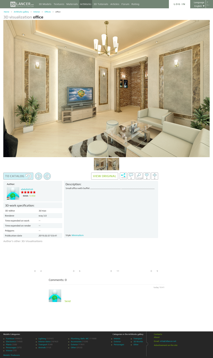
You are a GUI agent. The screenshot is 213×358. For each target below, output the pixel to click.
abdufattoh (27, 189)
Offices (48, 12)
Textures (59, 4)
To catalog (18, 176)
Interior (36, 12)
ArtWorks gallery (21, 12)
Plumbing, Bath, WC (80, 338)
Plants (9, 344)
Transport (42, 344)
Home (6, 12)
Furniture (10, 338)
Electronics (11, 341)
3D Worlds (138, 341)
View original (104, 176)
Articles (114, 4)
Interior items (44, 341)
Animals (42, 347)
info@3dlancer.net (168, 341)
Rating (135, 4)
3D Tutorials (101, 4)
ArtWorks (85, 4)
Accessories (76, 341)
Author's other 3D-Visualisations (22, 241)
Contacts (158, 334)
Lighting (42, 338)
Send (68, 301)
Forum (125, 4)
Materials (72, 4)
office (57, 12)
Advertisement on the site (165, 345)
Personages (11, 347)
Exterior (74, 344)
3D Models (45, 4)
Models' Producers (11, 355)
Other (73, 347)
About (157, 337)
